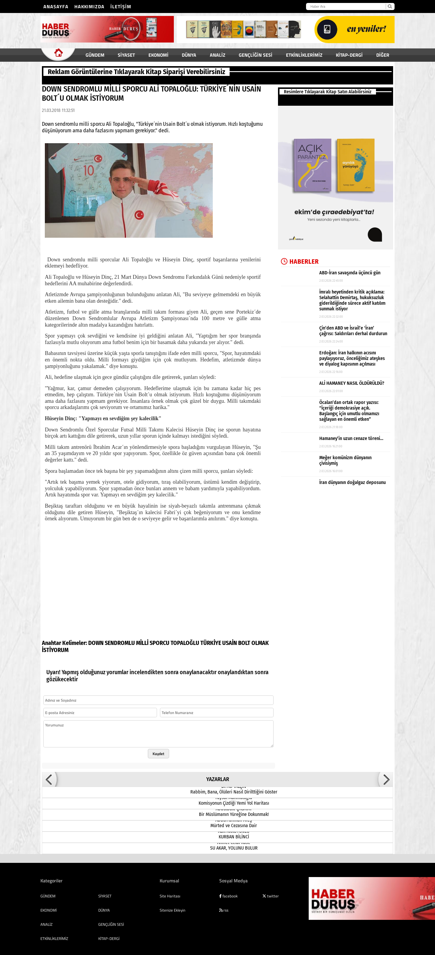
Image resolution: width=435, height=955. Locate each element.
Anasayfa (55, 6)
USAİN (229, 635)
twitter (270, 889)
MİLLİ (142, 635)
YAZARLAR (217, 772)
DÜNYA (189, 54)
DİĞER (382, 54)
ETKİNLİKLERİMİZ (304, 54)
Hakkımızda (89, 6)
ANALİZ (217, 54)
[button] (49, 772)
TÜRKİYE (210, 635)
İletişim (120, 6)
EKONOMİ (158, 54)
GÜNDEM (95, 54)
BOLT (244, 635)
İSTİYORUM (55, 642)
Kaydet (158, 746)
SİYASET (126, 54)
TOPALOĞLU (185, 635)
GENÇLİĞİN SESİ (255, 54)
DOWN (96, 635)
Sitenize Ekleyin (172, 903)
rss (223, 903)
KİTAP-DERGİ (349, 54)
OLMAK (260, 635)
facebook (228, 889)
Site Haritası (170, 889)
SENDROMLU (120, 635)
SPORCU (159, 635)
